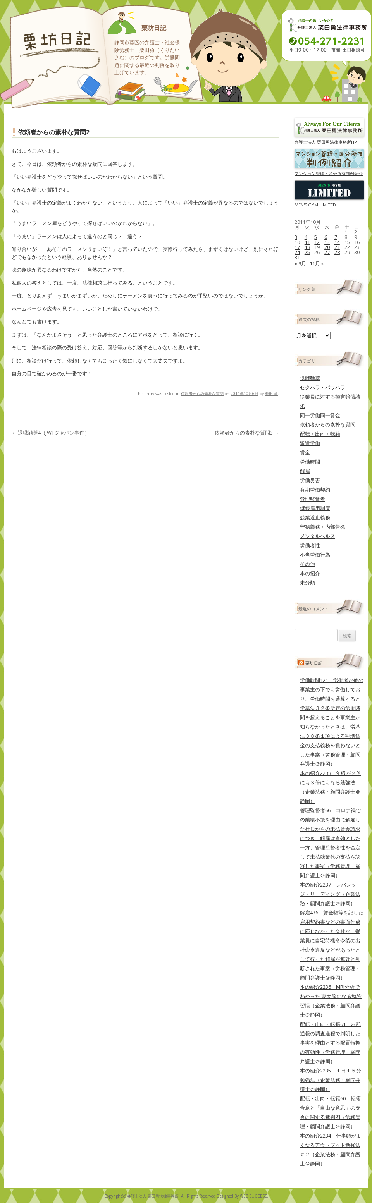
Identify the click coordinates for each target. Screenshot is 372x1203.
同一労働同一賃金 (320, 415)
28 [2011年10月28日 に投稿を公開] (337, 252)
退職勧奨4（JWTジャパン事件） (51, 432)
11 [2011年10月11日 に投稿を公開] (307, 242)
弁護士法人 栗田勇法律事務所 (153, 1196)
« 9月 (300, 263)
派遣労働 (310, 443)
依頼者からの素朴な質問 (202, 393)
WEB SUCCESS (253, 1196)
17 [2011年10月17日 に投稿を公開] (297, 247)
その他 (307, 563)
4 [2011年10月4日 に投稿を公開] (306, 237)
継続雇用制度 (315, 508)
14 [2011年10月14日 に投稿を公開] (337, 242)
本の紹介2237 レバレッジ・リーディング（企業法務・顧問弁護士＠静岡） (330, 894)
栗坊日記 (153, 28)
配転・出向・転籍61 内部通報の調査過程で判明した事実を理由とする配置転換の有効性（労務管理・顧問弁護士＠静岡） (330, 1043)
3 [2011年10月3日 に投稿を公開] (295, 237)
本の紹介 (310, 573)
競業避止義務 (315, 517)
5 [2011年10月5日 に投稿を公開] (315, 237)
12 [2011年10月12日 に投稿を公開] (317, 242)
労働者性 (310, 545)
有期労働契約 (315, 489)
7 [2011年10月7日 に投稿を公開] (335, 237)
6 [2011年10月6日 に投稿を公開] (325, 237)
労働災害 (310, 480)
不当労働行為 (315, 554)
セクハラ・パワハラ (322, 387)
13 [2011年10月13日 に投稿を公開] (327, 242)
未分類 (307, 582)
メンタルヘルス (317, 536)
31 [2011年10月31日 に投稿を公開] (297, 257)
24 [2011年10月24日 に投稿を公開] (297, 252)
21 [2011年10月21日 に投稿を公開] (337, 247)
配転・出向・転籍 (320, 433)
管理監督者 (312, 498)
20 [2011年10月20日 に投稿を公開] (327, 247)
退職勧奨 (310, 378)
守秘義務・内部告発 (322, 526)
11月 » (317, 263)
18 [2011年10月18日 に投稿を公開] (307, 247)
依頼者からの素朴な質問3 (247, 432)
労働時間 (310, 461)
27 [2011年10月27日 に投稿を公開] (327, 252)
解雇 (305, 470)
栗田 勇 (271, 393)
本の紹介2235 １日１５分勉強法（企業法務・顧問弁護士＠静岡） (330, 1080)
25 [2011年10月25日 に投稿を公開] (307, 252)
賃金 (305, 452)
